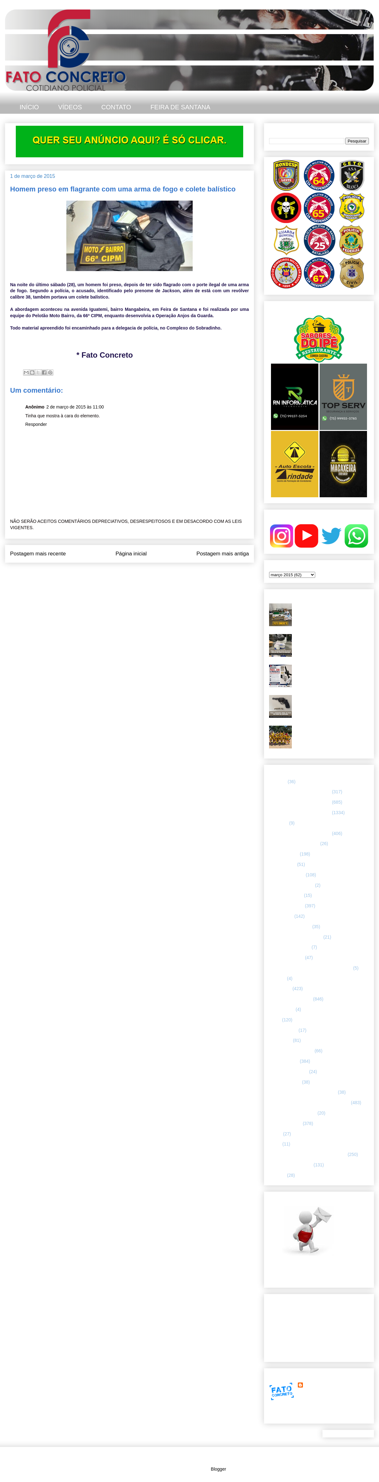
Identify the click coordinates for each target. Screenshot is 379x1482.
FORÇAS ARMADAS (289, 947)
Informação (280, 988)
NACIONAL (280, 1040)
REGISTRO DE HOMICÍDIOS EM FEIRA (309, 1102)
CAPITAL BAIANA (286, 874)
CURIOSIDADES (286, 895)
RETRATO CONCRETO (292, 1113)
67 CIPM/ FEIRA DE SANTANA (300, 833)
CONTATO (116, 107)
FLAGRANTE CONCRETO (295, 937)
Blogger (218, 1469)
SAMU (275, 1133)
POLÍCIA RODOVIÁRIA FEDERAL (303, 1092)
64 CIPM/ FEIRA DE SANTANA (300, 791)
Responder (36, 424)
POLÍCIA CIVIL (283, 1061)
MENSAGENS (283, 1030)
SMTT (275, 1143)
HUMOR (277, 978)
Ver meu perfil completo (292, 1415)
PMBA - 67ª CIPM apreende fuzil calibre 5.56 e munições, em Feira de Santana (331, 673)
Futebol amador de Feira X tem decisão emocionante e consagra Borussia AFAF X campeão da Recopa (327, 736)
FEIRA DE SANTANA (180, 107)
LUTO (275, 1019)
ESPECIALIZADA (286, 905)
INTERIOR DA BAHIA (290, 998)
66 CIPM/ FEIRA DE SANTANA (300, 812)
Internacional (281, 1009)
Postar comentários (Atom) (138, 575)
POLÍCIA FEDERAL (288, 1071)
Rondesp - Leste (285, 1123)
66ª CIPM (278, 823)
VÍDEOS (70, 107)
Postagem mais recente (38, 554)
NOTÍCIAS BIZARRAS (291, 1050)
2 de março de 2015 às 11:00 (75, 406)
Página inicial (131, 554)
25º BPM (277, 781)
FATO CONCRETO (323, 1385)
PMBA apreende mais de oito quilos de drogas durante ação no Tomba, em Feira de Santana (330, 642)
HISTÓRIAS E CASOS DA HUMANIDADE (310, 968)
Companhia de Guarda (291, 885)
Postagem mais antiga (222, 554)
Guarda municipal (286, 957)
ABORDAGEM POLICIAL (294, 843)
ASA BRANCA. (283, 853)
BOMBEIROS (282, 864)
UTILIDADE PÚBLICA (290, 1164)
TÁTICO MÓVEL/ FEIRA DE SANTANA (307, 1154)
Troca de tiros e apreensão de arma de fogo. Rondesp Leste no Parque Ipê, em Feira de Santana (330, 703)
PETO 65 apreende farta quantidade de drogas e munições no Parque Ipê (331, 608)
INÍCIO (29, 107)
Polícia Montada (285, 1082)
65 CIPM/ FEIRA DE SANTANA (300, 802)
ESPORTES (281, 916)
